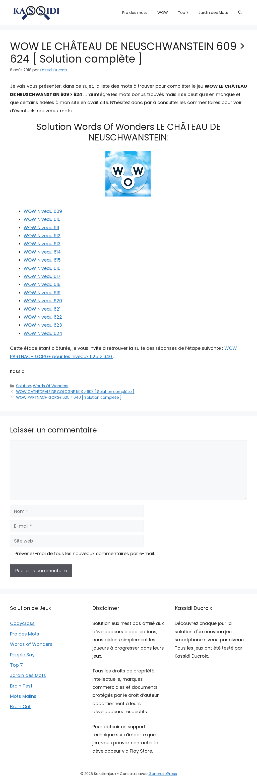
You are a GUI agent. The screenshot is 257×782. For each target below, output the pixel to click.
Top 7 (183, 12)
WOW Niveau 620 (43, 301)
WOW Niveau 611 (41, 227)
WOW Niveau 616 (42, 268)
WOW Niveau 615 (42, 260)
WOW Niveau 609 (43, 211)
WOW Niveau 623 (43, 325)
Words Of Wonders (50, 385)
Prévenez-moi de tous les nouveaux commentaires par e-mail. (85, 553)
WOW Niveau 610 (42, 219)
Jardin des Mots (213, 12)
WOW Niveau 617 (42, 276)
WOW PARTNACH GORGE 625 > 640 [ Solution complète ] (68, 397)
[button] (240, 12)
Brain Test (21, 686)
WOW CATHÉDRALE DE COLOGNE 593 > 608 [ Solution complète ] (75, 391)
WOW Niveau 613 (42, 243)
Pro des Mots (24, 634)
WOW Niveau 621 (42, 309)
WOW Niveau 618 (42, 284)
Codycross (22, 623)
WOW (162, 12)
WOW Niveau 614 (42, 252)
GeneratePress (163, 773)
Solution (23, 385)
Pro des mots (134, 12)
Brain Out (20, 706)
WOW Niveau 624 (43, 333)
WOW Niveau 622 (43, 317)
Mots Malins (23, 696)
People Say (22, 655)
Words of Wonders (31, 644)
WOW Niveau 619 (42, 292)
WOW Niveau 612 (42, 235)
